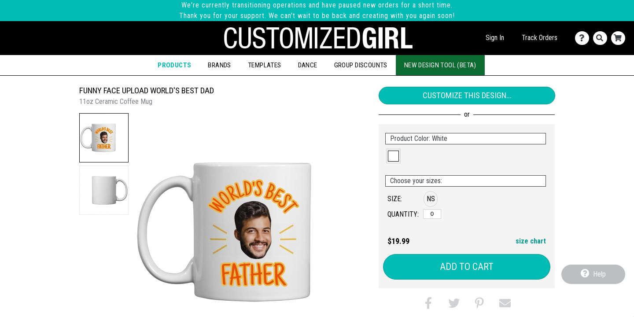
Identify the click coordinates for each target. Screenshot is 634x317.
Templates (264, 65)
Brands (219, 65)
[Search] (602, 38)
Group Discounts (360, 65)
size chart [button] (531, 241)
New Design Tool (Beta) (440, 65)
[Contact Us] (584, 38)
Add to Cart (467, 266)
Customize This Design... (467, 95)
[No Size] (432, 214)
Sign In (495, 37)
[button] (104, 138)
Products (174, 65)
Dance (307, 65)
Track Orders (539, 37)
